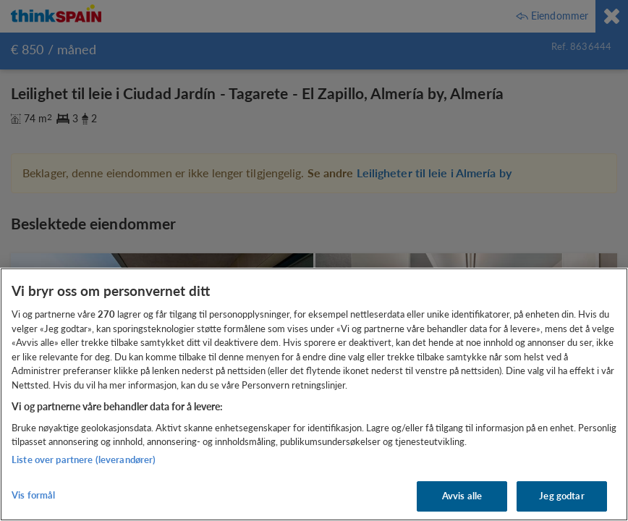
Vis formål (33, 495)
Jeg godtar (561, 495)
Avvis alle (462, 495)
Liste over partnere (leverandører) (84, 459)
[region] (314, 394)
